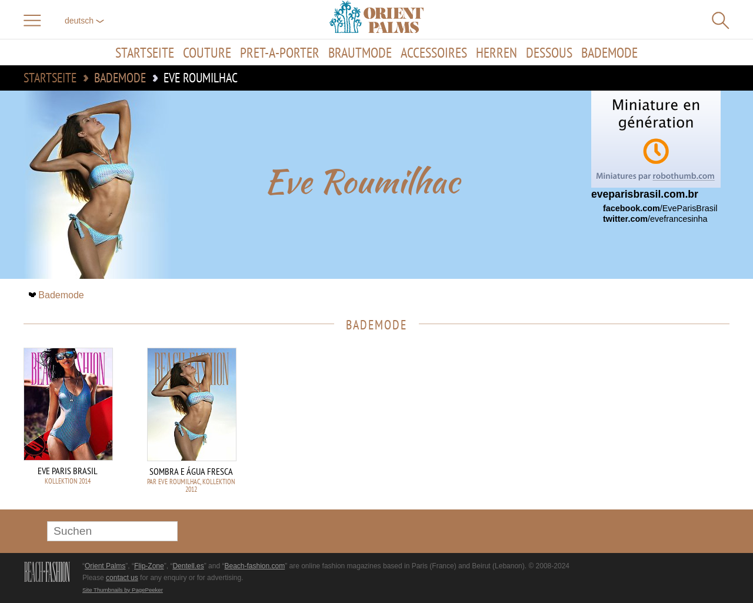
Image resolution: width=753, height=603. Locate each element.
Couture (207, 52)
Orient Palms (105, 566)
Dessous (549, 52)
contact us (122, 578)
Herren (496, 52)
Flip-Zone (149, 566)
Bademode (609, 52)
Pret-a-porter (279, 52)
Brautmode (360, 52)
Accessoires (434, 52)
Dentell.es (188, 566)
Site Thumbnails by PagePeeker (122, 590)
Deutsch (84, 20)
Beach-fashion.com (254, 566)
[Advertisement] (647, 427)
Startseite (144, 52)
